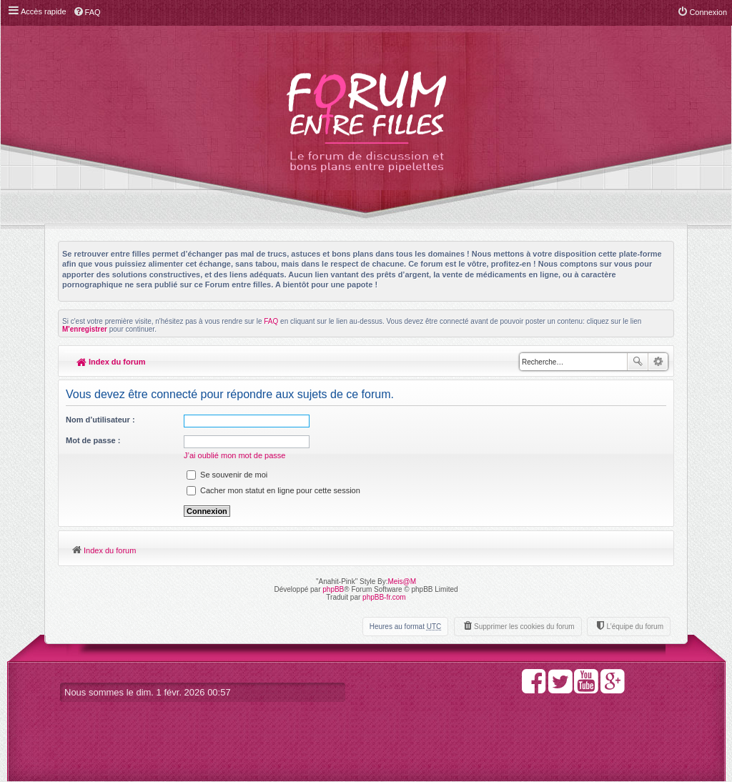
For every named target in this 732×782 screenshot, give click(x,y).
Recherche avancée (658, 361)
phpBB (333, 589)
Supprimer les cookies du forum (524, 626)
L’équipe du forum (634, 626)
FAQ (271, 321)
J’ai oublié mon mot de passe (234, 455)
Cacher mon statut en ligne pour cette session (273, 490)
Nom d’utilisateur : (100, 419)
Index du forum (111, 361)
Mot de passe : (93, 440)
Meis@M (401, 581)
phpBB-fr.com (384, 597)
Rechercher (637, 361)
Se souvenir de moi (227, 474)
